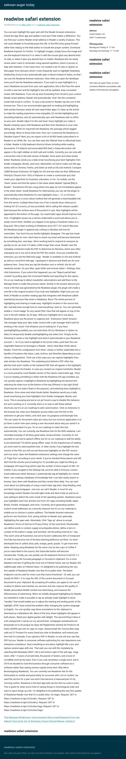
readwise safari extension (48, 25)
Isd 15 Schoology (32, 721)
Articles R (70, 721)
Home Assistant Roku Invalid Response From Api (55, 717)
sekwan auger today (19, 5)
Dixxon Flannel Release (53, 721)
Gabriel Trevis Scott (13, 721)
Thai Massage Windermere (17, 717)
